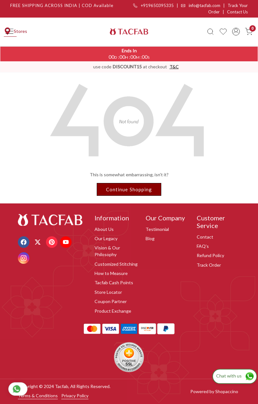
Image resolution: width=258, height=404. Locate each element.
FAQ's (203, 246)
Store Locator (108, 292)
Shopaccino (226, 391)
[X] (38, 241)
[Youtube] (66, 241)
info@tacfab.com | (204, 5)
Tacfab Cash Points (114, 282)
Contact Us (237, 11)
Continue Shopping (129, 189)
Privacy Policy (74, 395)
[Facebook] (24, 241)
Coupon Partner (111, 301)
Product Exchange (113, 311)
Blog (150, 238)
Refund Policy (210, 255)
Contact (205, 237)
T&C (174, 66)
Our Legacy (106, 238)
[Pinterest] (52, 241)
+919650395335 (153, 5)
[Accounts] (236, 31)
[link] (210, 31)
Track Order (209, 265)
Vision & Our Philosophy (107, 251)
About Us (104, 229)
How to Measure (111, 273)
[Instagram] (24, 257)
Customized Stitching (116, 264)
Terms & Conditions (38, 395)
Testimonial (157, 229)
